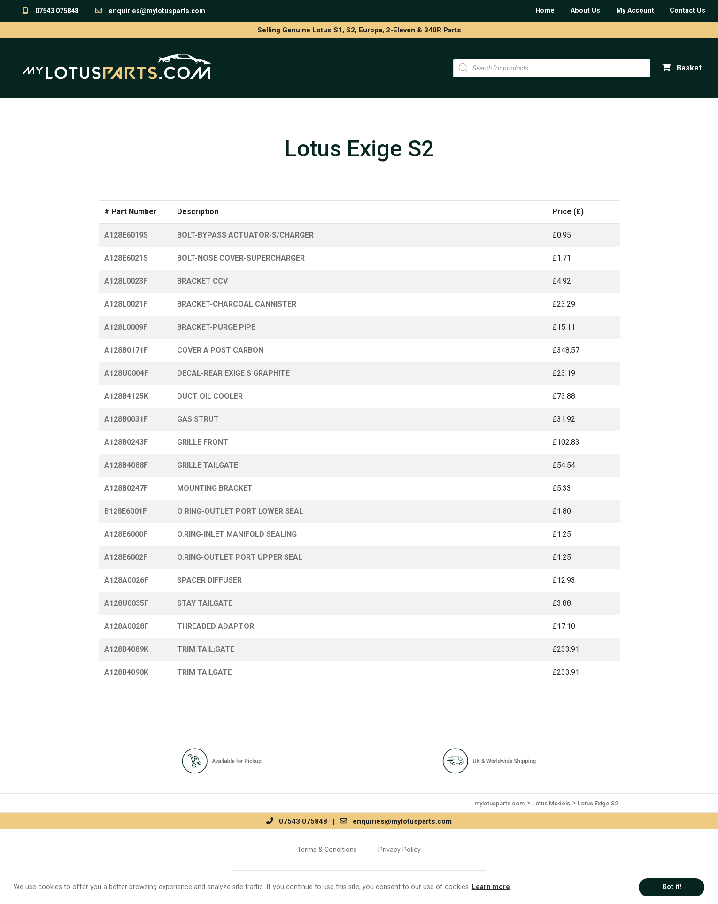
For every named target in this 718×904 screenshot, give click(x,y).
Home (545, 11)
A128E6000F (125, 534)
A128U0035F (126, 603)
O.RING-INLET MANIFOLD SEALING (237, 534)
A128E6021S (126, 258)
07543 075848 (49, 11)
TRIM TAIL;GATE (205, 649)
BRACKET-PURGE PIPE (216, 327)
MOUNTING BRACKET (215, 488)
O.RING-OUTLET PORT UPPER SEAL (239, 557)
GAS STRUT (198, 419)
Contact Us (687, 11)
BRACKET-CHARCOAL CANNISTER (236, 304)
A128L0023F (125, 281)
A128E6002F (125, 557)
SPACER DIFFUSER (209, 580)
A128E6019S (126, 235)
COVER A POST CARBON (220, 350)
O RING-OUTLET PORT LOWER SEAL (240, 511)
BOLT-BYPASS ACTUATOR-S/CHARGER (245, 235)
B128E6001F (125, 511)
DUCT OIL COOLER (210, 396)
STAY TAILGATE (204, 603)
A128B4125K (126, 396)
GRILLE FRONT (202, 442)
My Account (635, 11)
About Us (585, 11)
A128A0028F (126, 626)
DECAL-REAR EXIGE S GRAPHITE (233, 373)
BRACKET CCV (202, 281)
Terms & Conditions (327, 849)
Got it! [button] (671, 887)
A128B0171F (126, 350)
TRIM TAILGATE (204, 672)
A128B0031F (126, 419)
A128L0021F (125, 304)
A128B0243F (126, 442)
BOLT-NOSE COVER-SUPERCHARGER (241, 258)
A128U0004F (126, 373)
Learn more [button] (491, 887)
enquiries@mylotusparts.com (149, 11)
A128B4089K (126, 649)
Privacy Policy (399, 849)
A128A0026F (126, 580)
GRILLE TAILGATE (207, 465)
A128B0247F (126, 488)
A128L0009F (125, 327)
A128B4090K (126, 672)
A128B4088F (126, 465)
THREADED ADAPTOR (215, 626)
